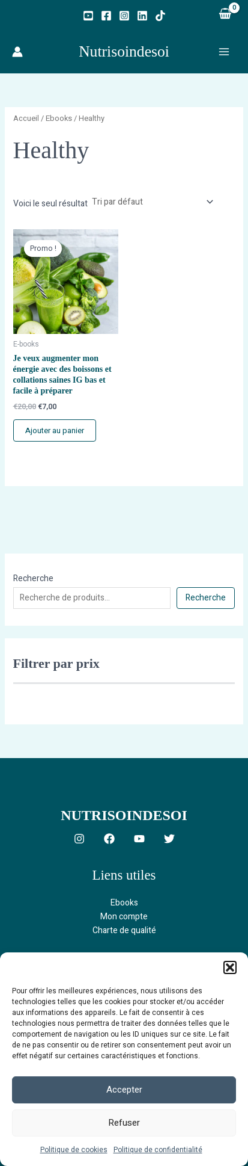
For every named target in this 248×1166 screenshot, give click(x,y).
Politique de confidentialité (157, 1149)
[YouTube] (88, 15)
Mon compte (124, 916)
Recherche (33, 578)
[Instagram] (124, 15)
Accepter (124, 1089)
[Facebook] (106, 15)
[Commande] (152, 201)
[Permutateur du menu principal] (224, 52)
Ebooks (59, 118)
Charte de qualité (124, 930)
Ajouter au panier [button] (54, 430)
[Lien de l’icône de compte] (17, 51)
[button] (230, 967)
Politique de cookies (73, 1149)
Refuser (124, 1122)
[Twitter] (169, 838)
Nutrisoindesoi (124, 51)
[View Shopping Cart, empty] (225, 15)
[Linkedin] (142, 15)
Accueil (26, 118)
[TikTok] (160, 15)
